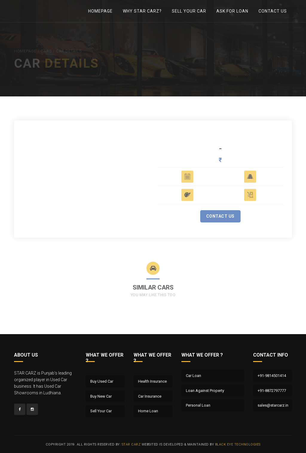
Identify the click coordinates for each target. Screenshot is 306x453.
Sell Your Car (189, 11)
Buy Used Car (101, 381)
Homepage (100, 11)
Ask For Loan (232, 11)
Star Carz (131, 444)
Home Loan (148, 411)
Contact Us (272, 11)
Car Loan (193, 375)
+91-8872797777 (272, 390)
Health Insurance (152, 381)
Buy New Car (101, 396)
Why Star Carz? (142, 11)
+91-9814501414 (272, 375)
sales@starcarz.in (273, 405)
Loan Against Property (205, 390)
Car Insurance (149, 396)
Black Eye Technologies (238, 444)
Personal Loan (198, 405)
